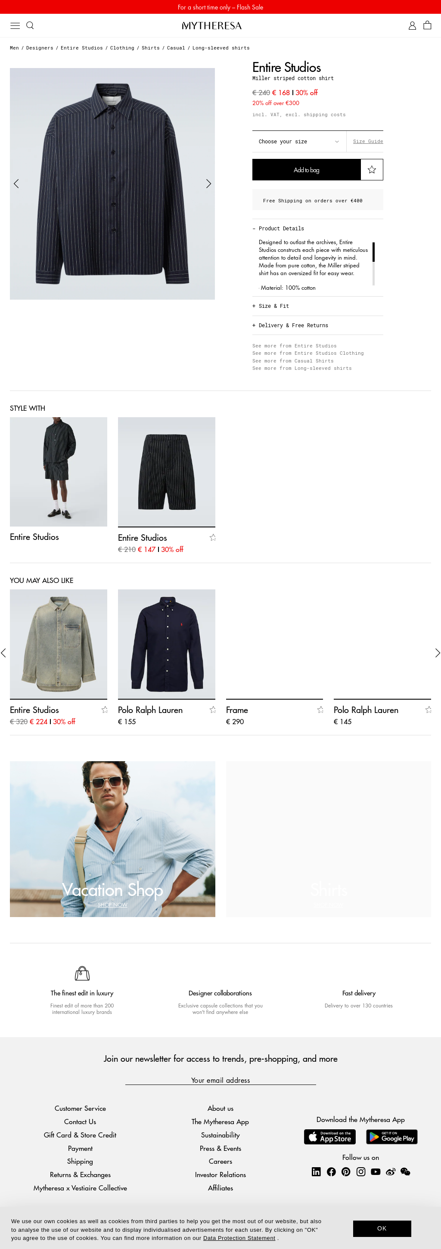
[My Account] (412, 25)
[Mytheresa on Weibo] (390, 1171)
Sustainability (220, 1135)
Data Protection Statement (239, 1238)
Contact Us (80, 1121)
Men (14, 47)
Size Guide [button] (368, 141)
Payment (80, 1148)
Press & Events (220, 1148)
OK (382, 1228)
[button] (16, 184)
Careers (220, 1161)
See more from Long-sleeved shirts (302, 368)
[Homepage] (220, 25)
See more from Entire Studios (294, 345)
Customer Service (80, 1108)
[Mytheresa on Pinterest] (346, 1171)
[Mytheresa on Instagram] (361, 1171)
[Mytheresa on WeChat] (405, 1171)
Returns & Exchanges (80, 1174)
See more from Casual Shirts (293, 360)
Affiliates (220, 1188)
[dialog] (220, 1228)
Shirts (151, 47)
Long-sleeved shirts (221, 47)
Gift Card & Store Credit (80, 1135)
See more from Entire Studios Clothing (308, 353)
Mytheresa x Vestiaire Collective (80, 1188)
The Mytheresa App (220, 1121)
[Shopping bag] (427, 25)
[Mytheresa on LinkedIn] (316, 1171)
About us (220, 1108)
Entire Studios (82, 47)
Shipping (80, 1161)
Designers (39, 47)
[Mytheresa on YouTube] (375, 1171)
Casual (176, 47)
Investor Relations (220, 1174)
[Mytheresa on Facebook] (331, 1171)
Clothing (122, 47)
